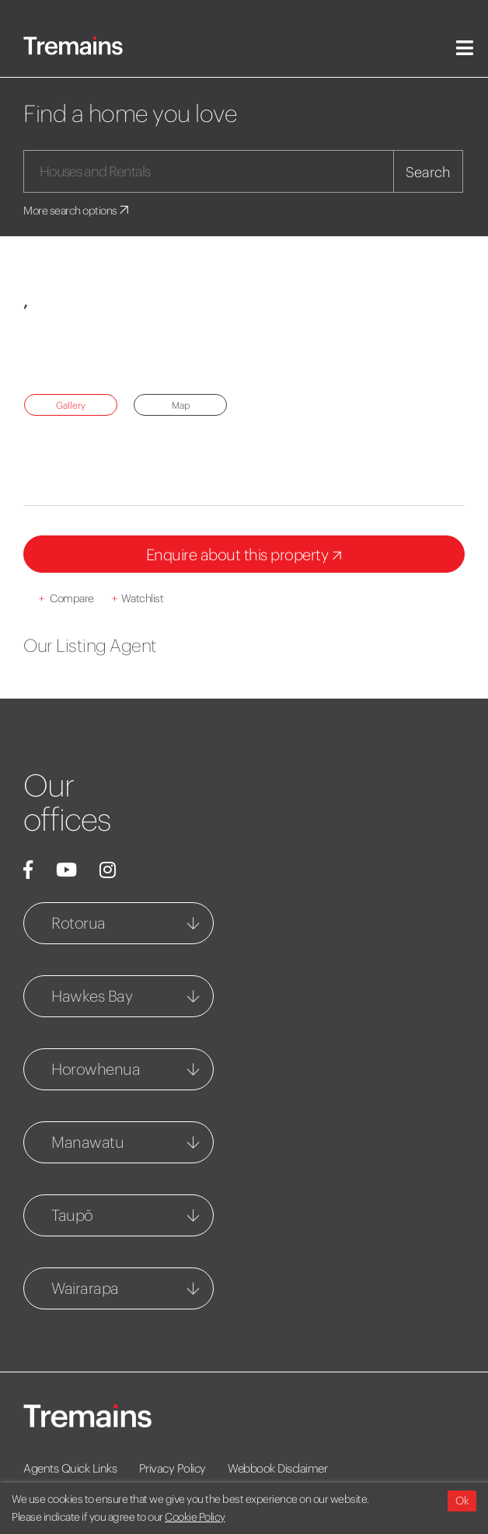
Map (181, 405)
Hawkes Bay (91, 996)
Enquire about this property (247, 556)
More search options (77, 211)
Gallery (70, 405)
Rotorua (78, 923)
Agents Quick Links (70, 1468)
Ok (462, 1501)
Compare (66, 598)
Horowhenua (95, 1069)
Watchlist (137, 598)
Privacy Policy (172, 1468)
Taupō (72, 1215)
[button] (56, 352)
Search (428, 172)
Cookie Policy (195, 1517)
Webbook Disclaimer (277, 1468)
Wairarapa (85, 1288)
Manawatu (87, 1142)
